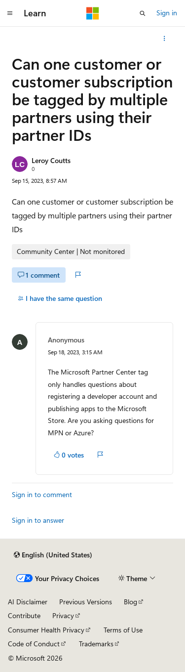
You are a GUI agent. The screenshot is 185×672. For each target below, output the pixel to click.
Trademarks (96, 643)
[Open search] (142, 13)
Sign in (166, 12)
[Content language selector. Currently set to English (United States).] (53, 555)
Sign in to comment (42, 494)
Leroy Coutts (51, 160)
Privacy (63, 615)
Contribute (24, 615)
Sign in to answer (38, 520)
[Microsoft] (92, 13)
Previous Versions (85, 601)
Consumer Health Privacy (46, 629)
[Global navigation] (10, 13)
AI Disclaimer (27, 601)
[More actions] (164, 38)
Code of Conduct (34, 643)
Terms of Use (123, 629)
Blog (130, 601)
